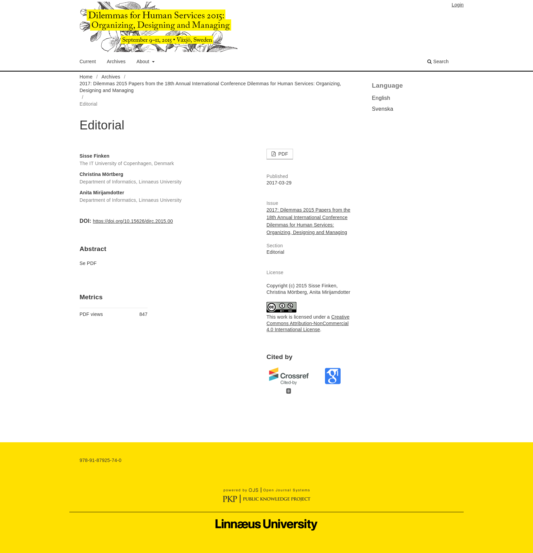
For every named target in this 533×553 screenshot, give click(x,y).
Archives (116, 61)
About (144, 61)
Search (438, 61)
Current (88, 61)
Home (86, 76)
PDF (282, 154)
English (381, 98)
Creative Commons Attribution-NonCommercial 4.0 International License (307, 323)
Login (458, 4)
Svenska (382, 109)
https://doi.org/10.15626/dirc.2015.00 (133, 221)
